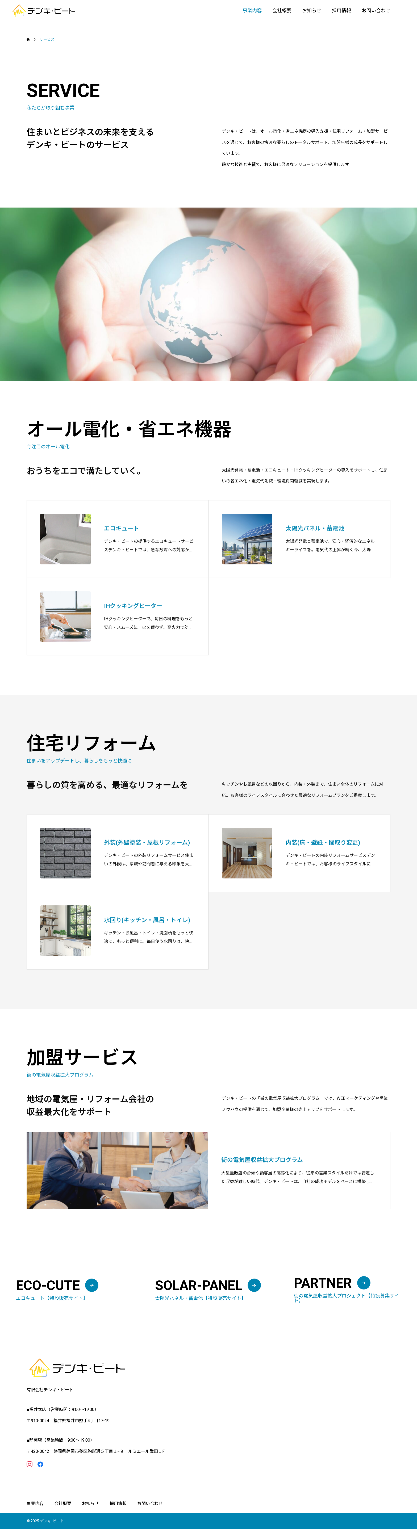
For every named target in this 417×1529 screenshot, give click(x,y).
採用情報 (341, 10)
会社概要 (281, 10)
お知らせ (311, 10)
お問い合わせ (376, 10)
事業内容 (252, 10)
